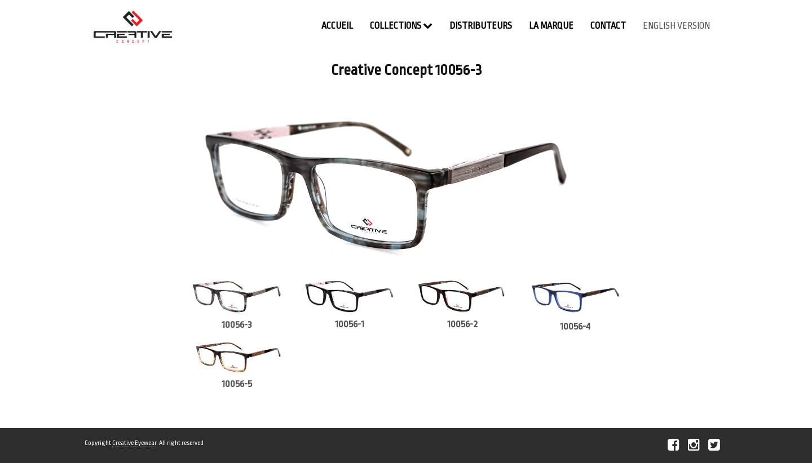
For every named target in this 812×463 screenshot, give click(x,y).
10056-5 (237, 384)
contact (608, 26)
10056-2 (462, 324)
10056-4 (575, 326)
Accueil (337, 26)
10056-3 (237, 324)
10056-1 (349, 324)
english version (676, 26)
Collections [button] (401, 25)
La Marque (551, 26)
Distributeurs (480, 26)
